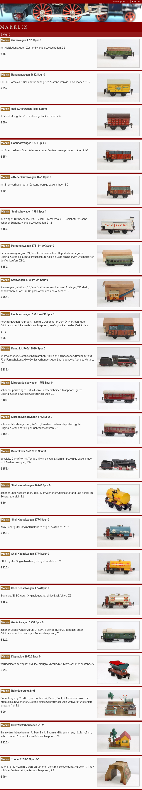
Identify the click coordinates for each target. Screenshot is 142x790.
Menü (5, 34)
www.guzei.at (121, 1)
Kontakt (136, 1)
